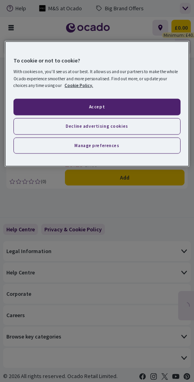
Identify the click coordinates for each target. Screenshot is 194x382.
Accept (97, 106)
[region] (97, 104)
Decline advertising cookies (97, 126)
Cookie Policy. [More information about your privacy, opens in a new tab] (79, 85)
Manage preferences (96, 145)
